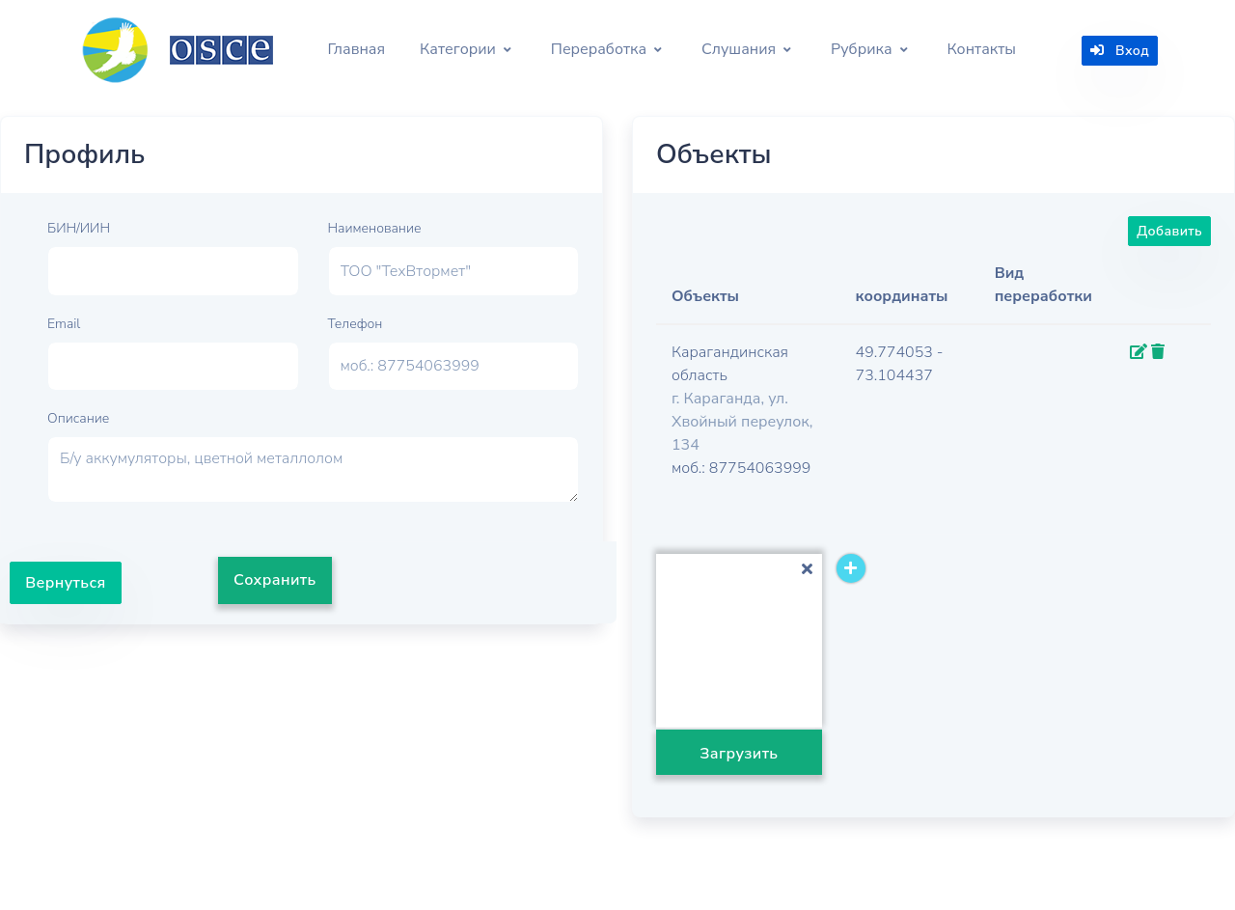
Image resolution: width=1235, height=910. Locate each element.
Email (63, 324)
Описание (78, 418)
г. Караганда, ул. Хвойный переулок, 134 (742, 421)
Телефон (355, 324)
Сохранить (274, 580)
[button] (466, 50)
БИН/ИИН (78, 228)
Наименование (375, 228)
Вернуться (65, 582)
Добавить (1169, 231)
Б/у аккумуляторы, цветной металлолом (313, 469)
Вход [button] (1119, 50)
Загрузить (739, 753)
